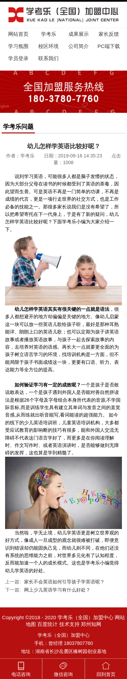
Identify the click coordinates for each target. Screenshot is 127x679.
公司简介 (78, 46)
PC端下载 (109, 46)
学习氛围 (18, 46)
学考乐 (48, 34)
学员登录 (18, 58)
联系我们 (48, 58)
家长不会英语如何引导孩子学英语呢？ (64, 581)
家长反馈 (109, 34)
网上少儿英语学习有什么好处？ (57, 590)
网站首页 (18, 34)
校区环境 (48, 46)
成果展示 (78, 34)
